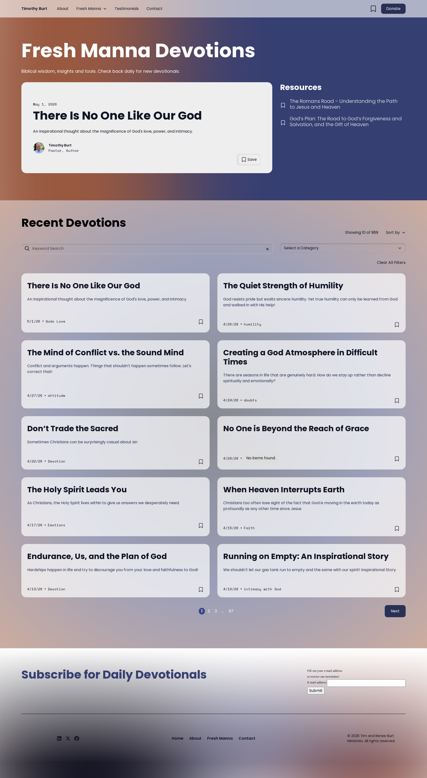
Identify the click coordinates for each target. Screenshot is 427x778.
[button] (91, 8)
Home (177, 738)
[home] (34, 9)
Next (395, 611)
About (62, 8)
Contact (154, 8)
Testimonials (127, 8)
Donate (393, 8)
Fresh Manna (88, 8)
